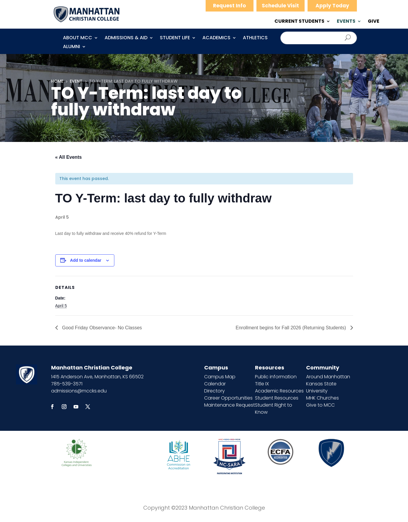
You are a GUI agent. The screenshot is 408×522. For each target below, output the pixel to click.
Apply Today (332, 5)
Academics (216, 38)
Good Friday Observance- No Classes (101, 327)
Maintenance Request (229, 405)
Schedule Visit (280, 5)
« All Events (68, 157)
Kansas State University (321, 387)
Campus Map (219, 376)
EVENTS (346, 21)
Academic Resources (279, 390)
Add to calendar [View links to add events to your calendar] (85, 260)
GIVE (373, 21)
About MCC (77, 38)
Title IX (262, 383)
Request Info (229, 5)
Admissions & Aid (126, 38)
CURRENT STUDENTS (299, 21)
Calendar (215, 383)
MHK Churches (322, 398)
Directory (214, 390)
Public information (276, 376)
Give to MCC (320, 405)
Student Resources (276, 398)
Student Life (175, 38)
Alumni (71, 47)
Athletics (255, 38)
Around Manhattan (328, 376)
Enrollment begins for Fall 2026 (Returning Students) (291, 327)
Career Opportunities (228, 398)
